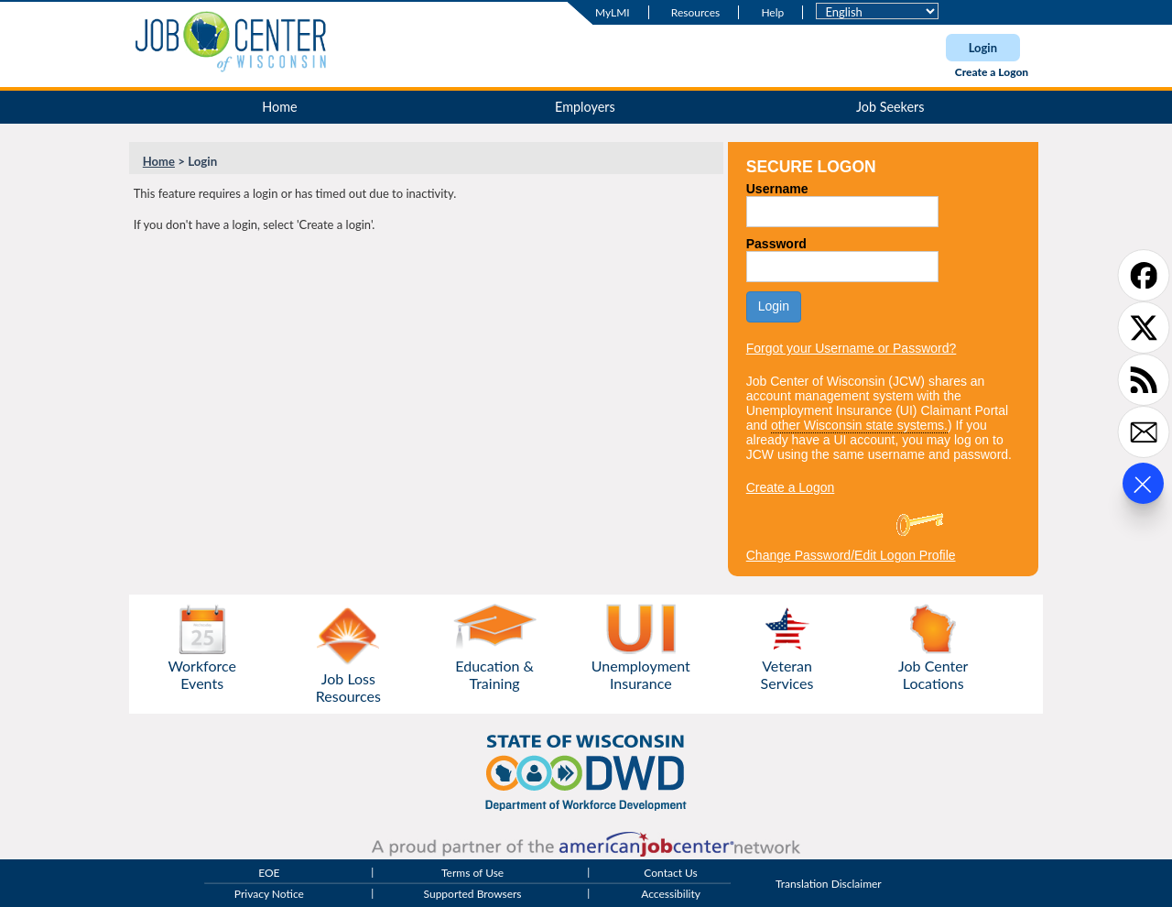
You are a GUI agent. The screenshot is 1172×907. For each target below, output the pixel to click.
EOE (268, 873)
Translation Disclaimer (829, 884)
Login (983, 47)
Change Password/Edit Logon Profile (851, 555)
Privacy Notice (269, 895)
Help (772, 12)
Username (777, 188)
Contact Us (670, 873)
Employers (585, 107)
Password (776, 243)
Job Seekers (890, 107)
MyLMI (612, 12)
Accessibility (670, 895)
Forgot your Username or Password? (851, 348)
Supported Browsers (473, 895)
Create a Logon (991, 72)
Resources (695, 12)
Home (279, 107)
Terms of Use (472, 873)
